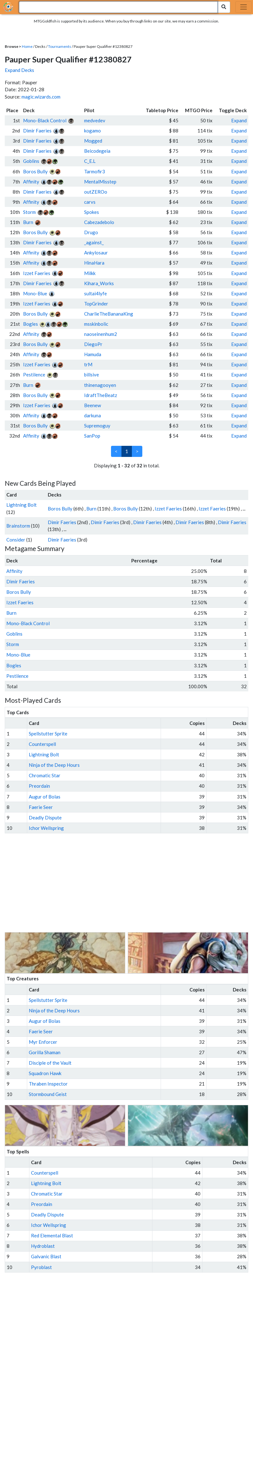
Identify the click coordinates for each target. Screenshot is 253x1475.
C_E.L (90, 161)
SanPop (92, 436)
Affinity (31, 181)
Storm (29, 212)
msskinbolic (96, 324)
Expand (239, 120)
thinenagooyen (100, 385)
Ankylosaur (96, 252)
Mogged (93, 141)
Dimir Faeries (37, 130)
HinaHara (94, 263)
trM (88, 364)
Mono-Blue (35, 293)
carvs (90, 202)
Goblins (31, 161)
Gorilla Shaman (44, 1052)
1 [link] (126, 451)
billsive (91, 374)
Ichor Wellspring (46, 828)
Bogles (30, 324)
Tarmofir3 (94, 171)
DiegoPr (93, 344)
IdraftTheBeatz (100, 395)
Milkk (90, 273)
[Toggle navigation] (243, 7)
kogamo (92, 130)
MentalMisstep (100, 181)
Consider (15, 539)
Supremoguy (97, 425)
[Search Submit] (223, 7)
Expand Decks (19, 70)
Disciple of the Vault (50, 1063)
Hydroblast (43, 1246)
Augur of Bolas (44, 796)
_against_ (94, 242)
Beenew (92, 405)
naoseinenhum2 (100, 334)
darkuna (92, 415)
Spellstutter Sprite (48, 733)
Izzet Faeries (36, 273)
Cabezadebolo (99, 222)
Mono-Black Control (44, 120)
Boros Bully (35, 171)
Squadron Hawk (45, 1073)
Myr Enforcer (43, 1042)
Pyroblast (41, 1267)
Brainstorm (18, 526)
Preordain (39, 786)
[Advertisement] (132, 882)
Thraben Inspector (48, 1084)
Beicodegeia (97, 151)
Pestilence (34, 374)
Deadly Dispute (45, 817)
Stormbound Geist (48, 1094)
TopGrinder (96, 303)
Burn (28, 222)
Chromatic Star (44, 775)
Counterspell (42, 744)
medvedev (94, 120)
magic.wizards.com (41, 96)
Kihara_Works (99, 283)
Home (27, 46)
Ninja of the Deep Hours (54, 765)
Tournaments (59, 46)
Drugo (91, 232)
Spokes (91, 212)
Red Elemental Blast (52, 1235)
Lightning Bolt (21, 505)
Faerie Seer (41, 807)
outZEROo (95, 192)
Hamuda (92, 354)
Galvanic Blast (46, 1256)
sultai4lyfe (95, 293)
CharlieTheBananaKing (108, 314)
